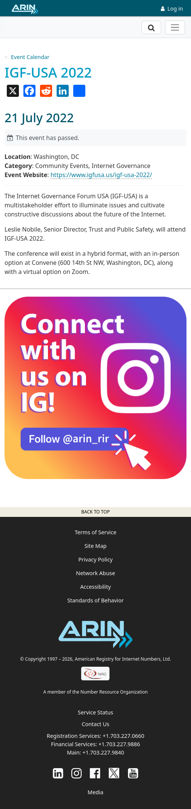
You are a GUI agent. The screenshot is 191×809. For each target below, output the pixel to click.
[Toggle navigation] (175, 27)
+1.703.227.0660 (123, 735)
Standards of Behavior (95, 600)
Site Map (96, 545)
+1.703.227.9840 (103, 752)
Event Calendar (30, 57)
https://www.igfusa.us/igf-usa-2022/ (101, 175)
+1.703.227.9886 (119, 744)
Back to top (95, 512)
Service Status (95, 712)
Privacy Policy (96, 559)
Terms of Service (96, 532)
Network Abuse (95, 573)
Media (95, 792)
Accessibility (95, 586)
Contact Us (95, 724)
